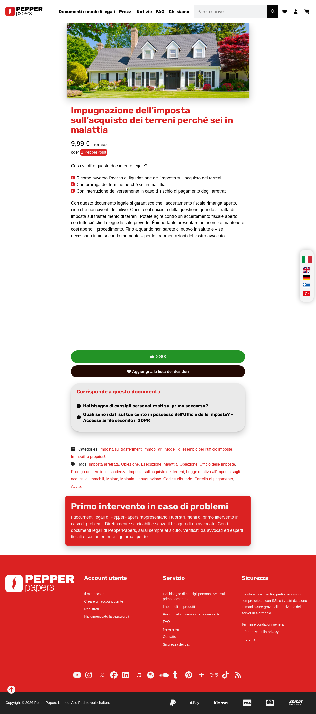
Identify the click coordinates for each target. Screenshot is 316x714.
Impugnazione (148, 479)
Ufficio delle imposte (217, 464)
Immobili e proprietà (88, 457)
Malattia (171, 464)
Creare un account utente (103, 601)
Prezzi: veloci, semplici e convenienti (191, 614)
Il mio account (94, 594)
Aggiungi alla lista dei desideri (158, 371)
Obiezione (130, 464)
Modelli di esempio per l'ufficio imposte (198, 449)
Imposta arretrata (104, 464)
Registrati (91, 609)
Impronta (248, 639)
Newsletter (171, 629)
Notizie (144, 11)
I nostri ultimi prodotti (179, 607)
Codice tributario (177, 479)
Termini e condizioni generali (263, 624)
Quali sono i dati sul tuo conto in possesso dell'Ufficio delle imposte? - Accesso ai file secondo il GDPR (158, 417)
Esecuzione (151, 464)
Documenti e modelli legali (87, 11)
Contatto (169, 637)
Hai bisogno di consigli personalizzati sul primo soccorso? (145, 405)
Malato (112, 479)
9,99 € (160, 357)
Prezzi (126, 11)
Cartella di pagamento (213, 479)
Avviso (76, 486)
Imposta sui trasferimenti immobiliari (130, 449)
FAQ (160, 11)
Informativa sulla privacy (260, 632)
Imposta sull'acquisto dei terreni (156, 472)
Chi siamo (179, 11)
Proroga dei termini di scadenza (98, 472)
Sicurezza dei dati (176, 644)
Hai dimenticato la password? (106, 616)
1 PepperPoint (93, 152)
